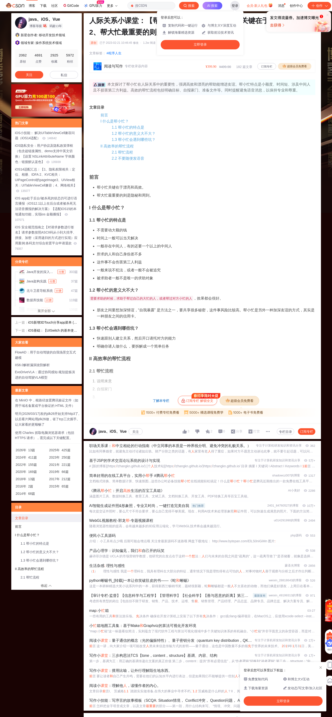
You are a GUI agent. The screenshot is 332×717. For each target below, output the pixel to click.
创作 (319, 6)
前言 (104, 115)
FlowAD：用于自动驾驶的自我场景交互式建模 (45, 355)
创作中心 (296, 6)
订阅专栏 (266, 66)
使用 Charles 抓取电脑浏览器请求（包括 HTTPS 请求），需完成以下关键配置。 (44, 435)
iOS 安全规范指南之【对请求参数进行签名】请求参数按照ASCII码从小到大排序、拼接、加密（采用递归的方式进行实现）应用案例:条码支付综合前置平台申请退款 (46, 237)
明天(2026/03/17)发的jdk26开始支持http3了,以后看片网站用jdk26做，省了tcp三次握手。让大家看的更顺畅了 (47, 419)
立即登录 (200, 44)
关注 (135, 432)
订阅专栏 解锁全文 (199, 399)
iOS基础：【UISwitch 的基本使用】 (51, 331)
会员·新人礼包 (260, 5)
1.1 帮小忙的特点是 (128, 127)
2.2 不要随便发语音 (128, 158)
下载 (43, 6)
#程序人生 (114, 53)
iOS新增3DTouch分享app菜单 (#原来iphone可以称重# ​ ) (52, 323)
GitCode (70, 5)
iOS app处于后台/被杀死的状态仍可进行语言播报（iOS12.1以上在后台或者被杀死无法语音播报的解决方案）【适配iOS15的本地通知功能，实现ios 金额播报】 (46, 209)
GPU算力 (94, 4)
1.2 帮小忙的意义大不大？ (134, 133)
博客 (32, 6)
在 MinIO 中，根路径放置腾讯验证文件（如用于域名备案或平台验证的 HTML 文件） (46, 403)
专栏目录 (285, 432)
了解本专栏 (161, 401)
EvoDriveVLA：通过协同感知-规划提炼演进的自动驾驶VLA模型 (45, 374)
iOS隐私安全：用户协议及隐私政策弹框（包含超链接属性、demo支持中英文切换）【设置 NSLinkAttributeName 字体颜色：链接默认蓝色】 (45, 153)
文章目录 (21, 518)
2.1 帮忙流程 (122, 152)
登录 (235, 6)
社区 (54, 6)
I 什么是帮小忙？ (115, 121)
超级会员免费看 (294, 66)
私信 (64, 75)
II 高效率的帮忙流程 (117, 146)
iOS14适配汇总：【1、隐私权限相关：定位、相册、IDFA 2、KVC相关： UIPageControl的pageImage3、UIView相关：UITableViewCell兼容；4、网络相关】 (46, 180)
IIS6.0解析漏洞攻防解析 (32, 365)
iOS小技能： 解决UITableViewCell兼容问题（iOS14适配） (45, 135)
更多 (112, 6)
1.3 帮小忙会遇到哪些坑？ (134, 140)
